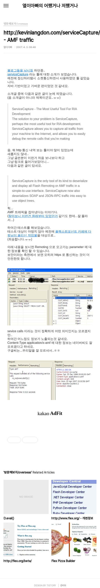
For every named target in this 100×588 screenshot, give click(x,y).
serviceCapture (17, 74)
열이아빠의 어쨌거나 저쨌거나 (50, 6)
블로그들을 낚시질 (20, 70)
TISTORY (51, 585)
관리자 (63, 585)
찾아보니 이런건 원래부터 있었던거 (33, 216)
